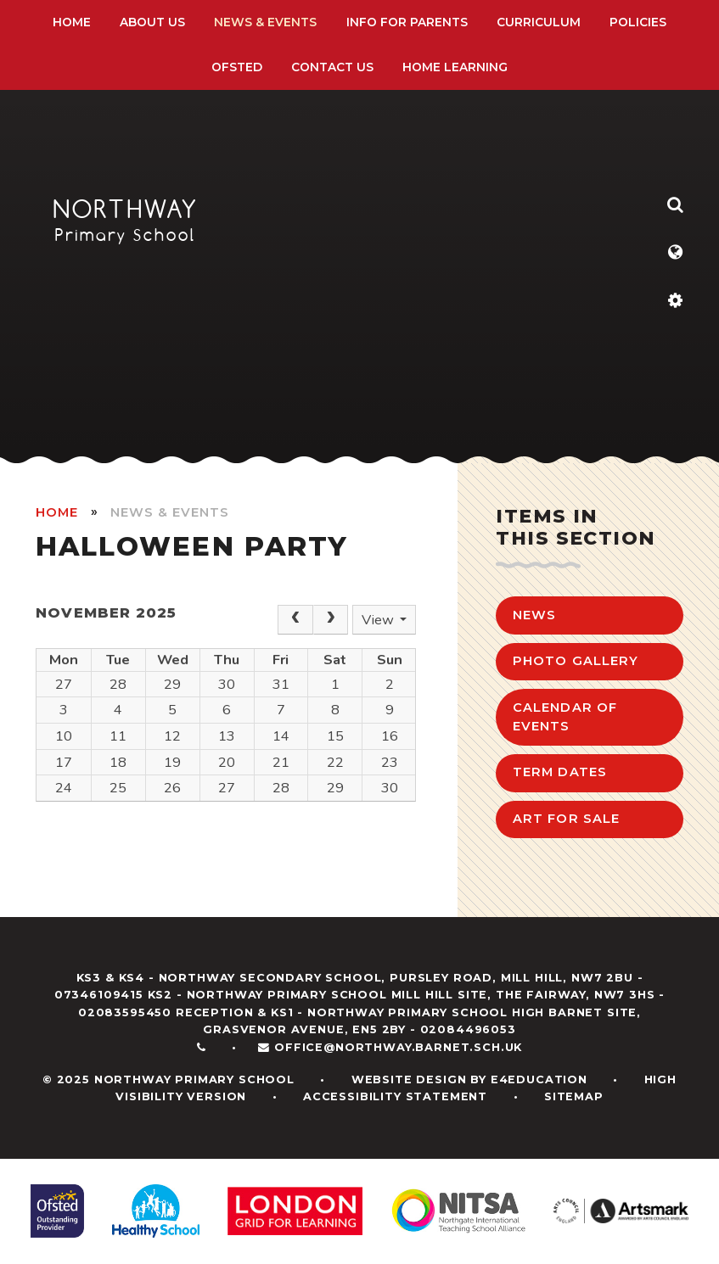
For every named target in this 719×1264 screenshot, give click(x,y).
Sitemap (574, 1096)
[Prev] (295, 620)
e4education (539, 1079)
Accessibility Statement (395, 1096)
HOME (57, 512)
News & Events (169, 512)
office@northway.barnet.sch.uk (398, 1047)
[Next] (331, 620)
